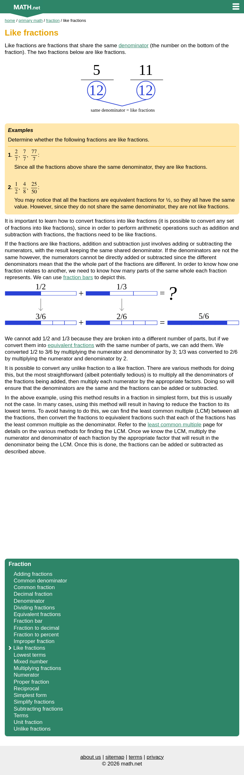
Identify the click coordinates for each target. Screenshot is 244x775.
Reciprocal (26, 689)
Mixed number (31, 662)
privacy (155, 757)
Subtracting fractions (38, 709)
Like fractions (29, 648)
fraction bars (78, 277)
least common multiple (174, 425)
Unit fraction (28, 722)
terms (135, 757)
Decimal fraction (33, 594)
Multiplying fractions (37, 668)
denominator (134, 46)
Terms (21, 716)
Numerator (26, 675)
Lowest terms (30, 655)
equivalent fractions (71, 345)
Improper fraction (34, 641)
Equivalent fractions (37, 614)
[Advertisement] (122, 508)
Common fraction (34, 587)
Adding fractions (33, 574)
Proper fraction (31, 682)
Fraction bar (28, 621)
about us (90, 757)
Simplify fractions (34, 702)
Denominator (29, 601)
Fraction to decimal (36, 628)
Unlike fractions (32, 729)
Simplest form (30, 695)
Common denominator (40, 581)
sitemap (115, 757)
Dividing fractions (34, 608)
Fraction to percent (36, 635)
